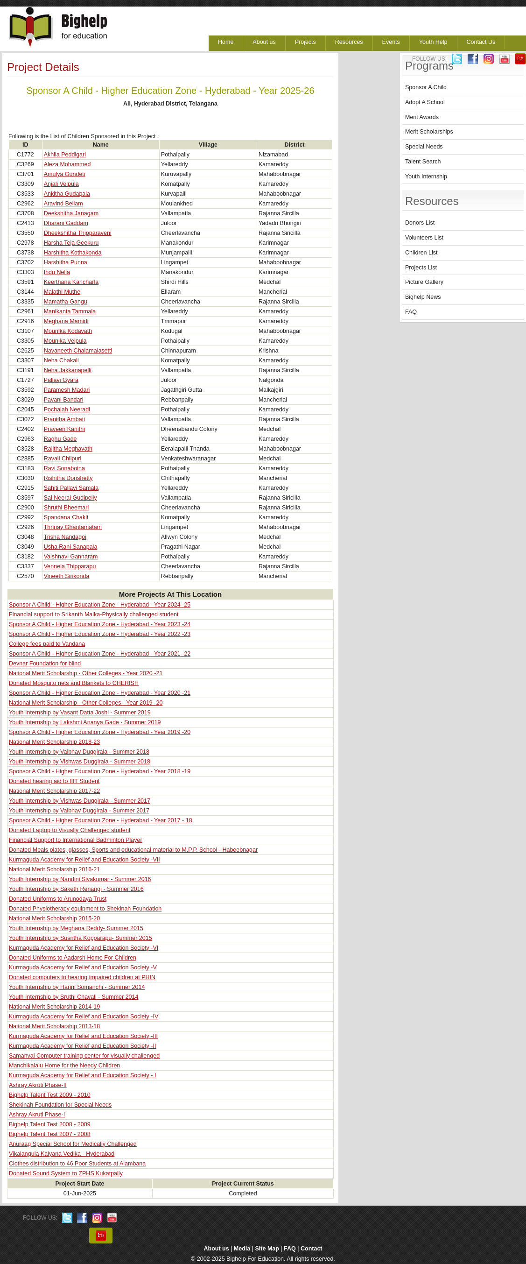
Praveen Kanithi (64, 429)
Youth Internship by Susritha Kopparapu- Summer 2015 (80, 938)
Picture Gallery (424, 282)
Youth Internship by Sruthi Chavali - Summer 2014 (73, 997)
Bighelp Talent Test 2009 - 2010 (50, 1095)
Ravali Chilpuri (63, 458)
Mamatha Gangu (65, 301)
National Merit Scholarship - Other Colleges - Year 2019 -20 (85, 702)
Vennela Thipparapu (70, 566)
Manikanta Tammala (70, 311)
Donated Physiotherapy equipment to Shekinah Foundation (85, 908)
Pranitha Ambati (64, 419)
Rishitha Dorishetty (68, 478)
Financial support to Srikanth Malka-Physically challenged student (93, 614)
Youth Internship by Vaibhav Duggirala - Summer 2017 (79, 810)
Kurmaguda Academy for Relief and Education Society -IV (83, 1016)
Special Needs (424, 146)
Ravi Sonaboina (64, 468)
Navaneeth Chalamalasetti (78, 350)
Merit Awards (422, 117)
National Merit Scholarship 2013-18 (54, 1026)
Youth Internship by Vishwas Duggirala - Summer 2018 (79, 761)
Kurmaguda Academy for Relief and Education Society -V (83, 967)
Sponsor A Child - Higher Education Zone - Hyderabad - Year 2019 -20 (99, 732)
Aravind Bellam (63, 203)
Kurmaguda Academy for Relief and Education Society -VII (84, 859)
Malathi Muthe (62, 292)
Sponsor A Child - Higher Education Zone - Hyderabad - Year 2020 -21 (99, 693)
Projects (305, 42)
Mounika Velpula (65, 341)
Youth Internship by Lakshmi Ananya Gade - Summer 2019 (85, 722)
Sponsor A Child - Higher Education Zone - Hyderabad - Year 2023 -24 (99, 624)
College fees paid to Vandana (47, 644)
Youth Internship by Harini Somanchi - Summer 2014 (77, 987)
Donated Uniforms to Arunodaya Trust (57, 899)
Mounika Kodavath (68, 331)
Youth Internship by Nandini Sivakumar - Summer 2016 (80, 879)
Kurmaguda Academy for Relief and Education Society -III (83, 1036)
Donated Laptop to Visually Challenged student (69, 830)
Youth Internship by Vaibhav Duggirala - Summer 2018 (79, 752)
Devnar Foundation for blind (45, 663)
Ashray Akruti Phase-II (38, 1085)
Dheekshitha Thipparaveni (78, 233)
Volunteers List (424, 237)
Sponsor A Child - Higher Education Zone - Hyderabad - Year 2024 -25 (99, 604)
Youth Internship (426, 176)
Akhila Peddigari (65, 154)
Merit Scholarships (429, 131)
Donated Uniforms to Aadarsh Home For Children (72, 957)
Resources (349, 42)
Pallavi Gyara (61, 380)
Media (242, 1248)
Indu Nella (57, 272)
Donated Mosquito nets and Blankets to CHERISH (74, 683)
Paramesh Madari (67, 390)
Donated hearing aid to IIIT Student (54, 781)
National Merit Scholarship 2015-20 (54, 918)
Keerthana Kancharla (71, 282)
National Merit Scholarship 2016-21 (54, 869)
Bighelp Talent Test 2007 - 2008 (50, 1134)
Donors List (420, 222)
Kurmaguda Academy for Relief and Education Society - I (82, 1075)
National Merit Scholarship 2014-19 (54, 1006)
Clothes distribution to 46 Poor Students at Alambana (77, 1163)
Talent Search (423, 161)
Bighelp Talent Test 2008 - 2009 (50, 1124)
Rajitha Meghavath (68, 448)
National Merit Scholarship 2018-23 (54, 742)
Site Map (267, 1248)
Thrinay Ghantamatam (73, 527)
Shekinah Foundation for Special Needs (60, 1105)
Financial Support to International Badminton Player (75, 840)
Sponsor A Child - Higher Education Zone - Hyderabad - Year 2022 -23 (99, 634)
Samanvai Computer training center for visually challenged (84, 1055)
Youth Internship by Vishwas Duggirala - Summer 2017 (79, 801)
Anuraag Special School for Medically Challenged (73, 1144)
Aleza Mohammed (67, 164)
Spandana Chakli (66, 517)
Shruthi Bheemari (66, 507)
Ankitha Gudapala (67, 194)
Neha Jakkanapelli (67, 370)
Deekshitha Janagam (71, 213)
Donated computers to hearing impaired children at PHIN (82, 977)
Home (225, 42)
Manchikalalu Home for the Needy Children (64, 1065)
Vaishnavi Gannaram (71, 556)
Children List (421, 252)
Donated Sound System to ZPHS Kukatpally (66, 1173)
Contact (312, 1248)
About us (263, 42)
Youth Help (433, 42)
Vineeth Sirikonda (67, 576)
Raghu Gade (60, 439)
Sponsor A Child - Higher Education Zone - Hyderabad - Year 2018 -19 (99, 771)
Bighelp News (423, 297)
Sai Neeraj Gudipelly (70, 497)
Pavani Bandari (64, 399)
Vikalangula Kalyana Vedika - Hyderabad (61, 1154)
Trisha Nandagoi (65, 537)
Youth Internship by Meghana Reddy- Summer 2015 (76, 928)
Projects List (421, 267)
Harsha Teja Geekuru (71, 243)
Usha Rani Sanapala (71, 547)
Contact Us (481, 42)
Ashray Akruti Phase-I (37, 1114)
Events (391, 42)
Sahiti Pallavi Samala (71, 488)
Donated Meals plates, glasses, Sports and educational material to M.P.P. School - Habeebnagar (133, 850)
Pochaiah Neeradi (67, 409)
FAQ (411, 312)
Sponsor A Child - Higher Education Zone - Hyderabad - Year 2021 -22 (99, 653)
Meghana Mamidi (66, 321)
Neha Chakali (61, 360)
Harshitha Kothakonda (73, 252)
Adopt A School (425, 102)
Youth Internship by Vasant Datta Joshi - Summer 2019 (80, 712)
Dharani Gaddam (66, 223)
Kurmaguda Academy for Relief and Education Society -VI (83, 948)
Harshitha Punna (65, 262)
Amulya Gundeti (64, 174)
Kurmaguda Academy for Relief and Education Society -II (82, 1046)
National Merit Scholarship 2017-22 (54, 791)
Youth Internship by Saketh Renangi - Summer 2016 (76, 889)
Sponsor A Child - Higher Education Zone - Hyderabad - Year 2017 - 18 (100, 820)
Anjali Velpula (61, 184)
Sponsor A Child (426, 87)
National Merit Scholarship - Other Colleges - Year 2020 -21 (85, 673)
